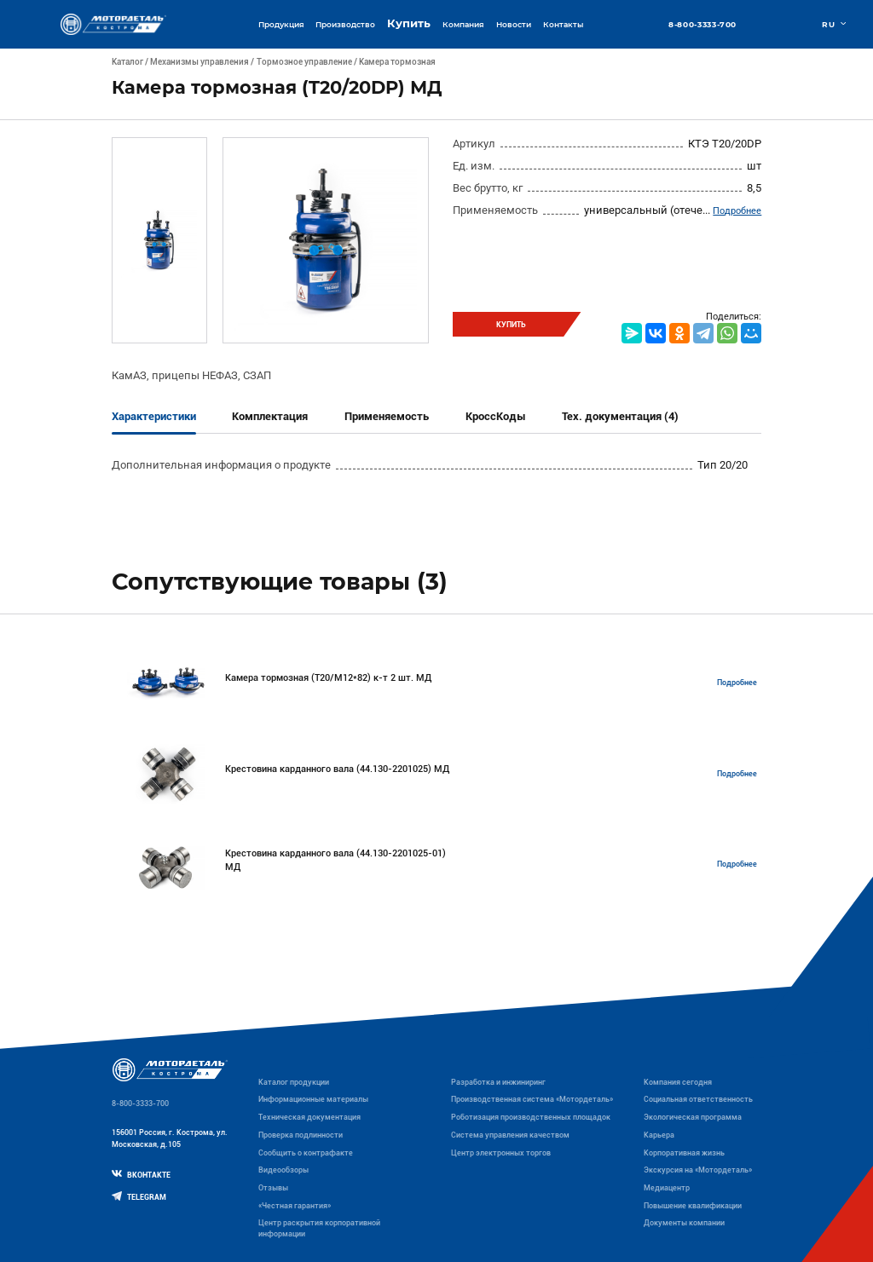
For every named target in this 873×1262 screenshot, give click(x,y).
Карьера (659, 1135)
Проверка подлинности (300, 1135)
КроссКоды (495, 416)
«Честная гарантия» (294, 1205)
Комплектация (270, 416)
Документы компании (684, 1223)
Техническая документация (309, 1117)
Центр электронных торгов (501, 1153)
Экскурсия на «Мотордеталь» (698, 1170)
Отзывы (273, 1188)
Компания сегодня (678, 1082)
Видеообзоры (283, 1170)
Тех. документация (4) (620, 416)
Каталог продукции (293, 1082)
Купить (409, 23)
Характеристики (154, 416)
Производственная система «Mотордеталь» (532, 1099)
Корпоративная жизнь (684, 1153)
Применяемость (386, 416)
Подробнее (737, 210)
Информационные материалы (313, 1099)
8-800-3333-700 (702, 24)
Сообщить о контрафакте (305, 1153)
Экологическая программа (693, 1117)
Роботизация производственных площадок (530, 1117)
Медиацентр (667, 1188)
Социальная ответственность (698, 1099)
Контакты (563, 24)
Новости (513, 24)
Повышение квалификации (693, 1205)
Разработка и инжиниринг (498, 1082)
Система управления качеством (510, 1135)
